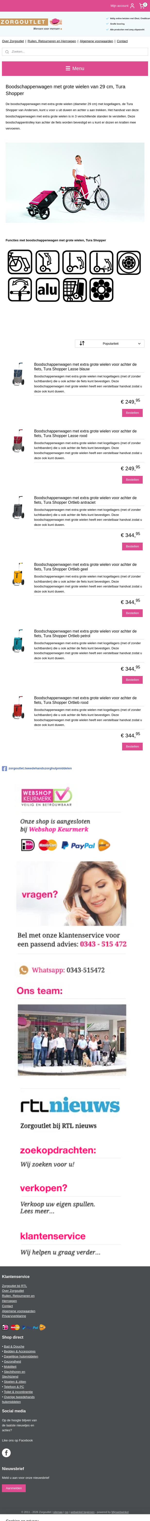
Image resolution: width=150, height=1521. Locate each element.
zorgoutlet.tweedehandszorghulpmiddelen (37, 769)
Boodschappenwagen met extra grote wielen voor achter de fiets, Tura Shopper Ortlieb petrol (85, 633)
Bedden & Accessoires (19, 1351)
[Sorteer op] (109, 343)
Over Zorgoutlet (13, 41)
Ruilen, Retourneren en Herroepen (52, 41)
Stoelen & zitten (15, 1381)
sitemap (58, 1512)
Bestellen (132, 413)
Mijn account (123, 6)
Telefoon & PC (14, 1387)
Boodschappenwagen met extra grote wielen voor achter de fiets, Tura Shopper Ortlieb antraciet (85, 500)
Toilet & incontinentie (18, 1392)
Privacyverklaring (14, 1316)
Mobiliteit (10, 1366)
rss (66, 1512)
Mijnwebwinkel (120, 1512)
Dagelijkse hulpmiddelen (21, 1356)
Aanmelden (14, 1488)
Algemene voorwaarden (96, 41)
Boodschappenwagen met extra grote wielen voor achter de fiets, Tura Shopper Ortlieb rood (85, 700)
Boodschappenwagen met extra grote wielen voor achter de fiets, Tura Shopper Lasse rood (85, 433)
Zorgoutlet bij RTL (14, 1286)
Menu (75, 68)
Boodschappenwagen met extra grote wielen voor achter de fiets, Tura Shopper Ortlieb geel (85, 566)
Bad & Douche (14, 1346)
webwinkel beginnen (82, 1512)
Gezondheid (12, 1361)
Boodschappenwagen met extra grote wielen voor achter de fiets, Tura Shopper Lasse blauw (85, 366)
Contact (122, 41)
